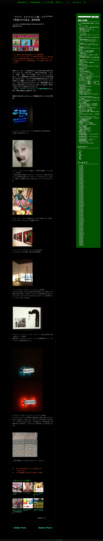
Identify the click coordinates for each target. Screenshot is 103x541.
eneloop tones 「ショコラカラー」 (86, 109)
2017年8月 (81, 165)
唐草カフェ (59, 2)
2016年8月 (81, 173)
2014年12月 (81, 186)
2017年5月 (81, 168)
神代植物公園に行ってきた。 (85, 89)
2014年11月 (81, 187)
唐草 (80, 152)
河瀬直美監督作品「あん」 (84, 56)
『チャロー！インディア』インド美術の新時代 (33, 88)
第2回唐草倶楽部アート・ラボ (85, 140)
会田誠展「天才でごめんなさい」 (86, 92)
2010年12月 (81, 219)
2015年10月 (81, 181)
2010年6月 (81, 225)
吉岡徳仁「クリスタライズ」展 (85, 75)
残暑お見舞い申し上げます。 (85, 106)
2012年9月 (81, 206)
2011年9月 (81, 211)
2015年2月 (81, 184)
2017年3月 (81, 169)
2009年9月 (81, 236)
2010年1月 (81, 231)
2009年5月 (81, 238)
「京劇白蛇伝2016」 (83, 53)
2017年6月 (81, 166)
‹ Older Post (19, 527)
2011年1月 (81, 218)
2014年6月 (81, 190)
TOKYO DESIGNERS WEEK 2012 (27, 510)
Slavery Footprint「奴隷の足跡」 (86, 110)
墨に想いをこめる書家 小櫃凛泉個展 (86, 50)
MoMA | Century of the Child (85, 86)
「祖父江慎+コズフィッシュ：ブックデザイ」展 (89, 59)
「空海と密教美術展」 (83, 120)
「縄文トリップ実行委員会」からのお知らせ (88, 105)
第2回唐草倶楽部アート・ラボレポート (87, 139)
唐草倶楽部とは (22, 2)
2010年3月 (81, 228)
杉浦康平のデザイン (83, 61)
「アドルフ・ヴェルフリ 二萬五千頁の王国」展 (89, 27)
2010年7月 (81, 224)
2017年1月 (81, 172)
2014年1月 (81, 192)
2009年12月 (81, 232)
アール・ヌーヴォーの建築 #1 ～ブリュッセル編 (89, 83)
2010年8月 (81, 223)
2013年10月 (81, 193)
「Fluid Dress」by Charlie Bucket (86, 143)
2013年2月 (81, 200)
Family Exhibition (83, 133)
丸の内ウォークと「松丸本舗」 (85, 90)
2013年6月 (81, 196)
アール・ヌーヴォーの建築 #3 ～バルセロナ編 (89, 81)
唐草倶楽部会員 (35, 2)
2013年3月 (81, 199)
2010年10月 (81, 222)
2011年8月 (81, 213)
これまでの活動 (48, 2)
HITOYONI (81, 63)
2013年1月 (81, 201)
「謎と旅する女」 (82, 87)
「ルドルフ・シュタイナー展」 (85, 72)
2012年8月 (81, 207)
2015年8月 (81, 182)
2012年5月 (81, 209)
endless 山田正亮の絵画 (84, 31)
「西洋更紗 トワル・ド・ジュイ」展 (86, 43)
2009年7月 (81, 237)
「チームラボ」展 (82, 67)
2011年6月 (81, 214)
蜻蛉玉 (80, 158)
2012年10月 (81, 205)
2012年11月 (81, 204)
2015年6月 (81, 183)
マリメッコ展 (81, 32)
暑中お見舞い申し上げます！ (85, 80)
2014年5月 (81, 191)
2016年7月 (81, 174)
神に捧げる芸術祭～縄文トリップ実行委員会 (88, 103)
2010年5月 (81, 227)
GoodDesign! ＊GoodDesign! (85, 78)
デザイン (81, 151)
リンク (67, 2)
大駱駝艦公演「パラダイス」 (85, 47)
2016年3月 (81, 178)
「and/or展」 (82, 69)
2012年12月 (81, 202)
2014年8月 (81, 188)
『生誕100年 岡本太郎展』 (84, 129)
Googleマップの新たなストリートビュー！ (88, 116)
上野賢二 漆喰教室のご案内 (85, 128)
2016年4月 (81, 177)
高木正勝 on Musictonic (84, 91)
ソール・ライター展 (83, 25)
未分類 (80, 155)
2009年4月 (81, 240)
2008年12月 (81, 245)
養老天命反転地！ (82, 85)
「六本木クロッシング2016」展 (16, 494)
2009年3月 (81, 241)
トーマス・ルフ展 (26, 493)
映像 (80, 153)
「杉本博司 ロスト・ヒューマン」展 (86, 29)
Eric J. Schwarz (59, 540)
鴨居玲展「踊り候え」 (83, 64)
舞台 (80, 157)
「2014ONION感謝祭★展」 (84, 71)
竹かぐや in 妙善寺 (83, 102)
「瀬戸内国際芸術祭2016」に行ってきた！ (88, 39)
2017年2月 (81, 170)
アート (44, 518)
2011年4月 (81, 216)
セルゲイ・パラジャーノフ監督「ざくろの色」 (88, 54)
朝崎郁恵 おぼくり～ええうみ (85, 130)
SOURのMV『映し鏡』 (83, 141)
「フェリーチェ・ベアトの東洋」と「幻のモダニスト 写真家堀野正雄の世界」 (17, 511)
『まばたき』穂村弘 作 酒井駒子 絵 (86, 62)
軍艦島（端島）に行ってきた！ (85, 28)
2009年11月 (81, 233)
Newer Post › (45, 527)
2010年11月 (81, 220)
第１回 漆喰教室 (82, 126)
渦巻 (80, 156)
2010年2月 (81, 229)
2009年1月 (81, 243)
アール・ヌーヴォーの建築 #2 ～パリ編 (87, 82)
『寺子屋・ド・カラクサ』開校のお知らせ (87, 124)
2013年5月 (81, 197)
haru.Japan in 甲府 (83, 125)
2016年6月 (81, 175)
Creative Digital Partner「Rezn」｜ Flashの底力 (38, 510)
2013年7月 (81, 195)
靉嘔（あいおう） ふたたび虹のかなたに (87, 107)
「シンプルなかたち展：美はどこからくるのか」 (89, 66)
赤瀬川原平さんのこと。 (84, 68)
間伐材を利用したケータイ (84, 131)
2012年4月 (81, 210)
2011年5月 (81, 215)
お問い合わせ (76, 2)
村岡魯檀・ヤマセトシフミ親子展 (86, 122)
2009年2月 (81, 242)
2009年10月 (81, 234)
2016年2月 (81, 179)
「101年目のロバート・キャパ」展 (86, 73)
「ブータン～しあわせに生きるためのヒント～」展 (38, 494)
